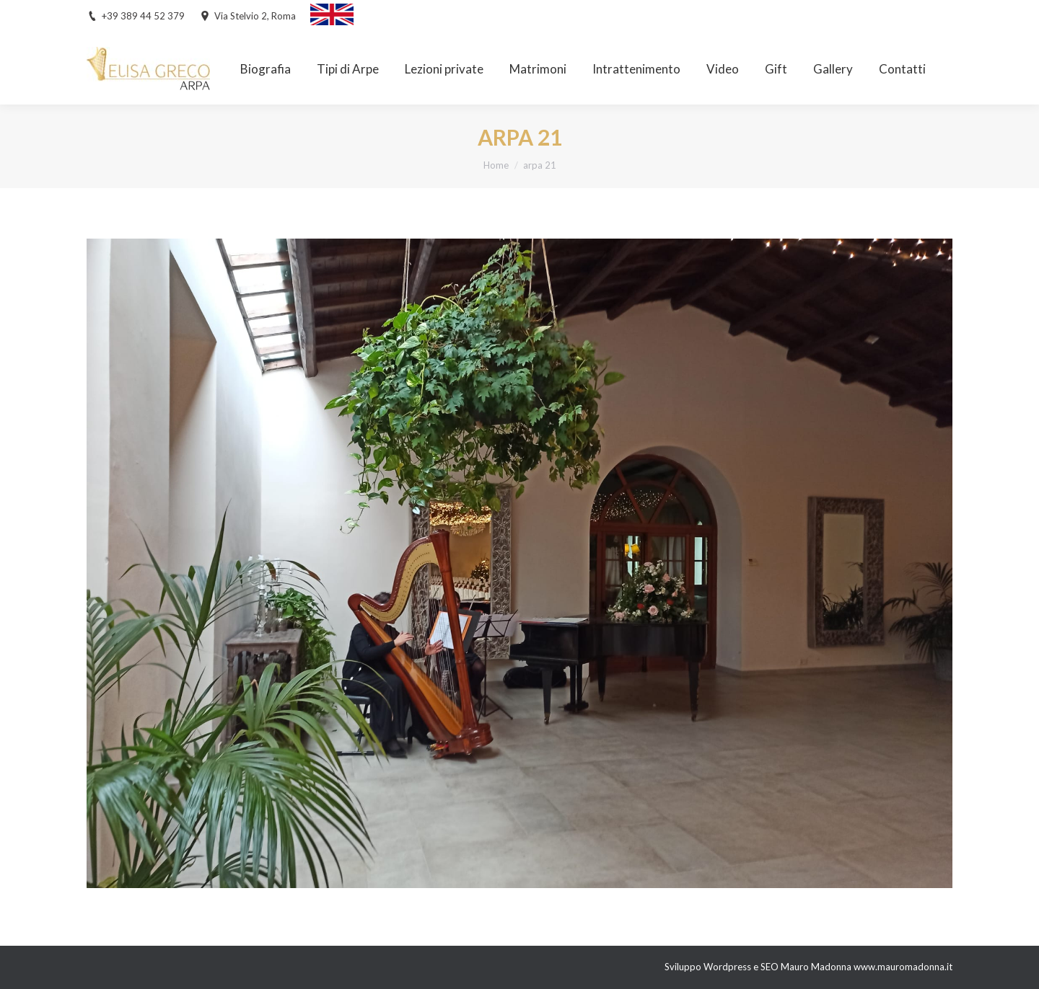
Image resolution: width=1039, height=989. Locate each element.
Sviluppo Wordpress (709, 966)
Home (496, 165)
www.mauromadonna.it (903, 966)
